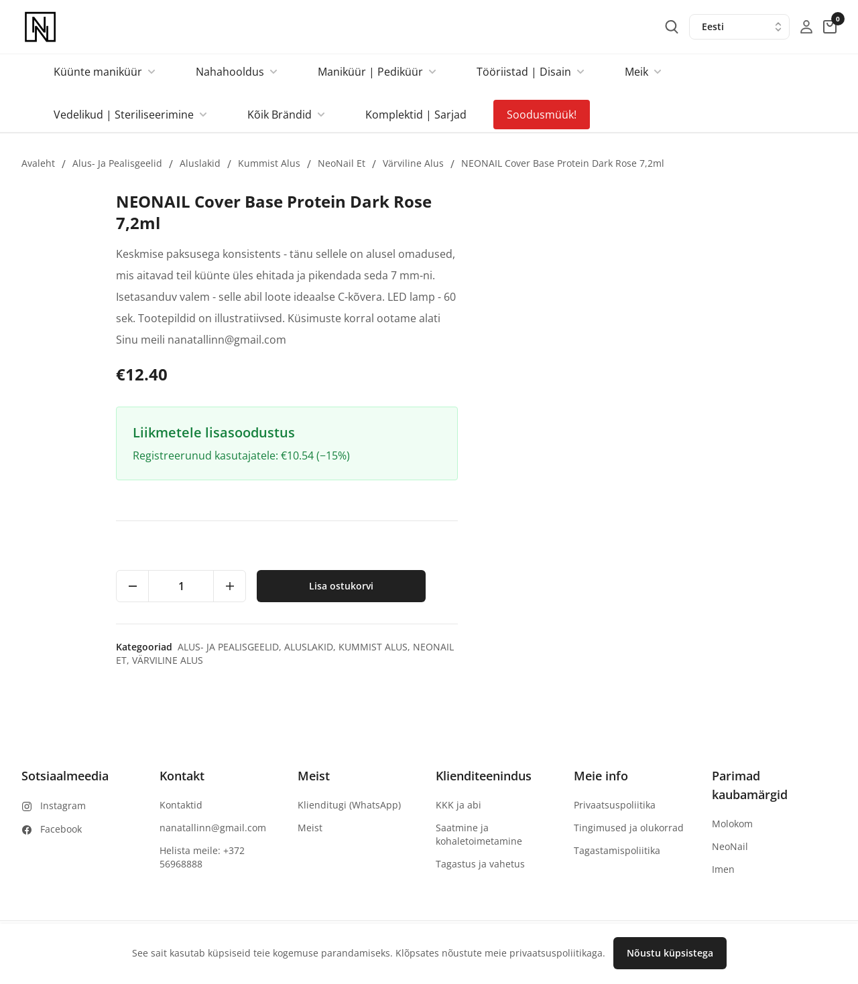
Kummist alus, (755, 646)
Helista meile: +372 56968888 (202, 857)
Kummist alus (269, 163)
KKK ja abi (458, 804)
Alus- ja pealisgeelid (117, 163)
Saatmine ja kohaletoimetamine (479, 834)
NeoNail (730, 846)
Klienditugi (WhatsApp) (349, 804)
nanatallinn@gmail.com (213, 827)
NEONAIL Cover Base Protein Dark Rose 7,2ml (562, 163)
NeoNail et (341, 163)
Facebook (61, 829)
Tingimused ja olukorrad (629, 827)
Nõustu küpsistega (670, 952)
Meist (310, 827)
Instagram (63, 805)
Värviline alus (413, 163)
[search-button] (671, 26)
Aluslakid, (691, 646)
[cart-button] (830, 26)
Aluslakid (200, 163)
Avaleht (38, 163)
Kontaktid (181, 804)
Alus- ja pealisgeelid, (610, 646)
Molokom (732, 823)
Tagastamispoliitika (617, 850)
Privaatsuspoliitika (615, 804)
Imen (723, 869)
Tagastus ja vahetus (480, 863)
